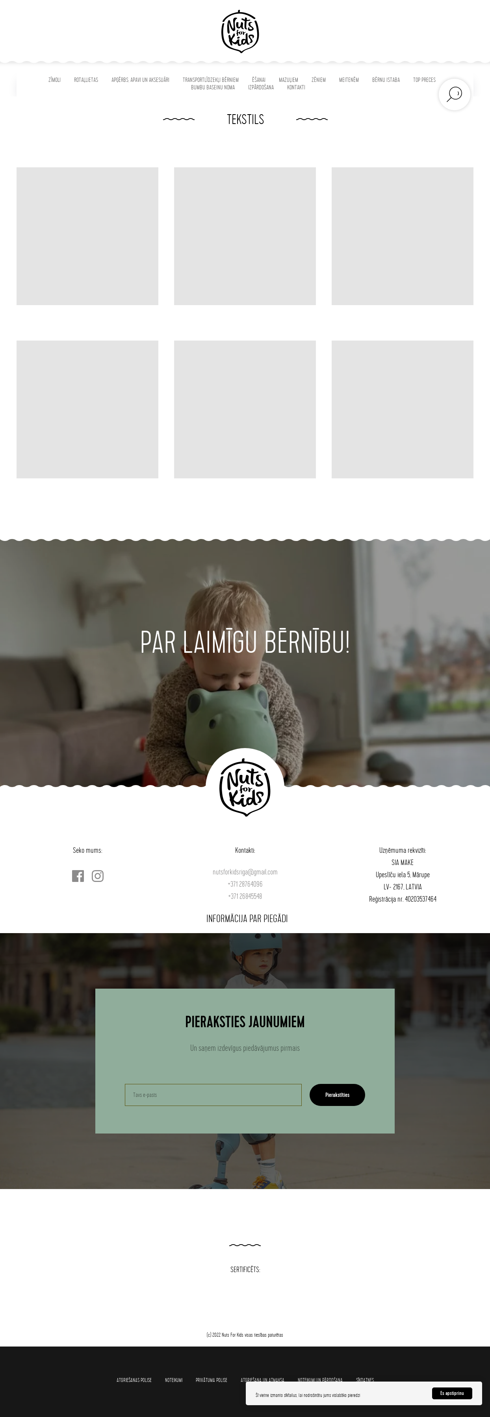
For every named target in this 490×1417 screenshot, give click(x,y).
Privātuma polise (211, 1380)
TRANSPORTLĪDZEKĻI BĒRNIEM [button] (211, 80)
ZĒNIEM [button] (319, 80)
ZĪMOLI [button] (54, 80)
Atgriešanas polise (134, 1380)
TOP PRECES (424, 80)
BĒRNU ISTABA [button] (386, 80)
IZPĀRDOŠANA (261, 87)
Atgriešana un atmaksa (262, 1380)
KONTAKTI (296, 87)
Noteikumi (173, 1380)
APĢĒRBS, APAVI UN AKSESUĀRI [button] (140, 80)
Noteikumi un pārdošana (320, 1380)
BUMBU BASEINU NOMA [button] (213, 87)
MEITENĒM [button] (349, 80)
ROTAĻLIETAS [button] (86, 80)
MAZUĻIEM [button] (288, 80)
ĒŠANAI (258, 80)
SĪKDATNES (365, 1380)
